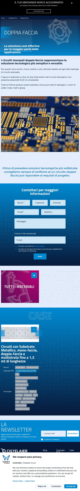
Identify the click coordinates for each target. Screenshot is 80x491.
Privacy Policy (18, 481)
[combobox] (40, 240)
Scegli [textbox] (19, 240)
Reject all (42, 486)
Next (38, 333)
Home (3, 18)
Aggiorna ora (39, 11)
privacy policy (39, 246)
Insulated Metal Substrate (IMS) (26, 371)
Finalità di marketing (51, 439)
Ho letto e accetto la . (31, 246)
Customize (56, 486)
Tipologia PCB (12, 18)
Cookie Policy (30, 481)
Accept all (70, 486)
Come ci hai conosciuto (25, 233)
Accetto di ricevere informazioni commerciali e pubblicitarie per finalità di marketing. (40, 250)
